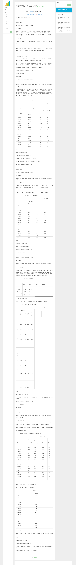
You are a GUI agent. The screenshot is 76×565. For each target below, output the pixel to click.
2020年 (5, 26)
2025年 (5, 14)
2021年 (5, 23)
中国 (5, 9)
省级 (5, 12)
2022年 (5, 21)
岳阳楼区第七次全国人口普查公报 (30, 6)
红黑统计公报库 (8, 3)
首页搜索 (6, 7)
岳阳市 (31, 11)
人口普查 (6, 28)
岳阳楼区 (35, 557)
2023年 (5, 19)
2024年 (5, 16)
